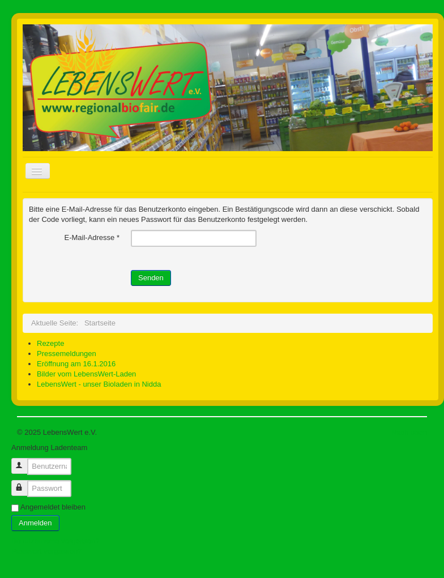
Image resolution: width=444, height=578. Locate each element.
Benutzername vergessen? (55, 541)
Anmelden (35, 523)
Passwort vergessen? (46, 551)
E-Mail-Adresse (91, 237)
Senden (151, 277)
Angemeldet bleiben (53, 507)
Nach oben (409, 432)
